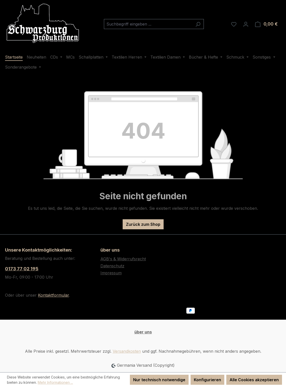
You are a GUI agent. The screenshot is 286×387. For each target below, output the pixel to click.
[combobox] (148, 24)
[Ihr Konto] (246, 24)
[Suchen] (198, 24)
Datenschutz (112, 265)
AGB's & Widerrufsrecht (123, 258)
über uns (143, 331)
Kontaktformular (53, 295)
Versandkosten (127, 351)
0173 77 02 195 (21, 268)
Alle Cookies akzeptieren (254, 379)
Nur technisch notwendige (159, 379)
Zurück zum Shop (143, 224)
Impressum (111, 272)
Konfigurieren (207, 379)
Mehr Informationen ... (55, 382)
